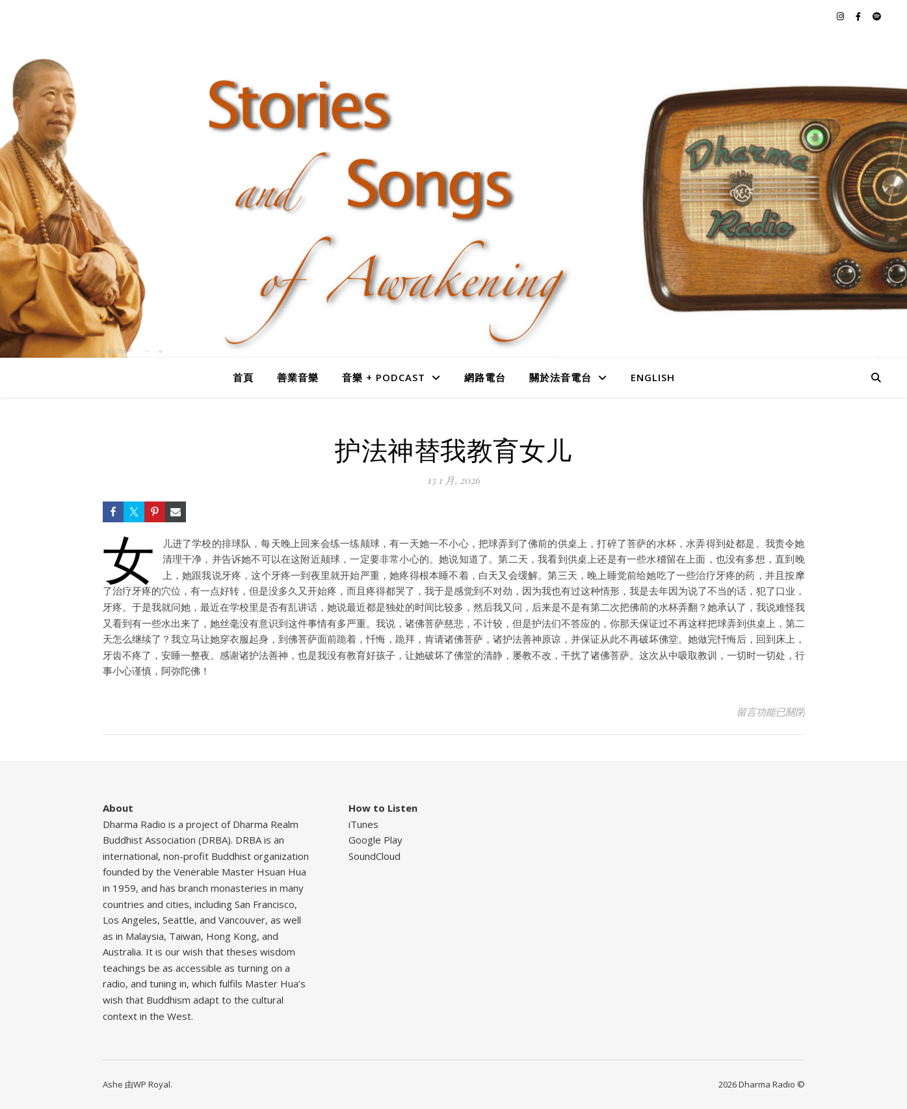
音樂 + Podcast (383, 377)
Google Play (375, 839)
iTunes (363, 824)
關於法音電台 (560, 377)
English (653, 377)
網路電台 (485, 377)
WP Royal (151, 1084)
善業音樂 (298, 377)
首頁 (243, 377)
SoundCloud (374, 855)
